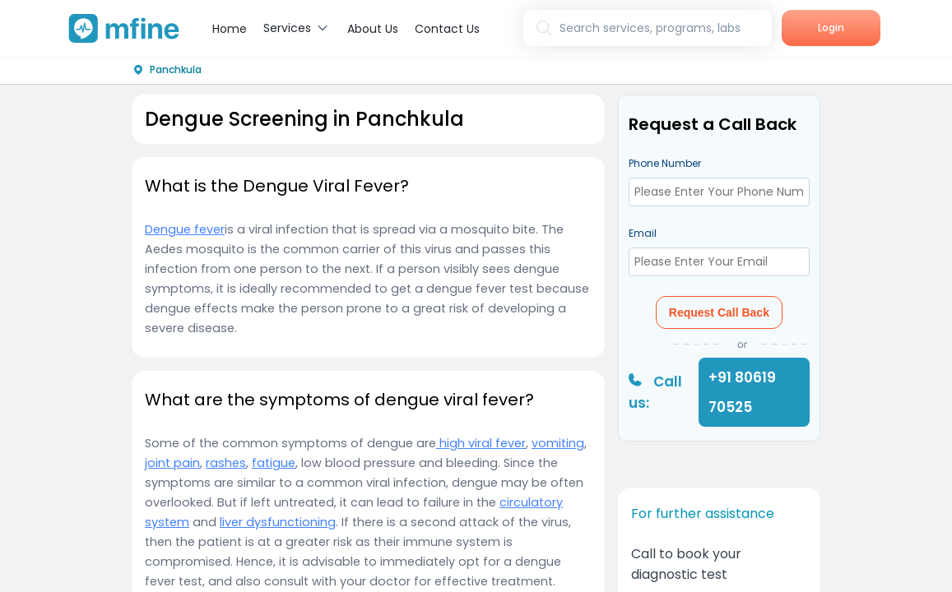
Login (831, 28)
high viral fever (481, 443)
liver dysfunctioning (278, 522)
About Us (372, 29)
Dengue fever (185, 229)
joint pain (172, 463)
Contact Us (447, 29)
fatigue (273, 463)
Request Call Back (719, 312)
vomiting (558, 443)
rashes (226, 463)
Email (643, 233)
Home (229, 29)
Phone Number (665, 163)
